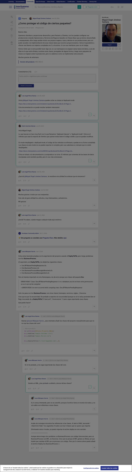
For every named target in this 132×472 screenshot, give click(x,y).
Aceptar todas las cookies (109, 469)
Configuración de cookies (91, 469)
